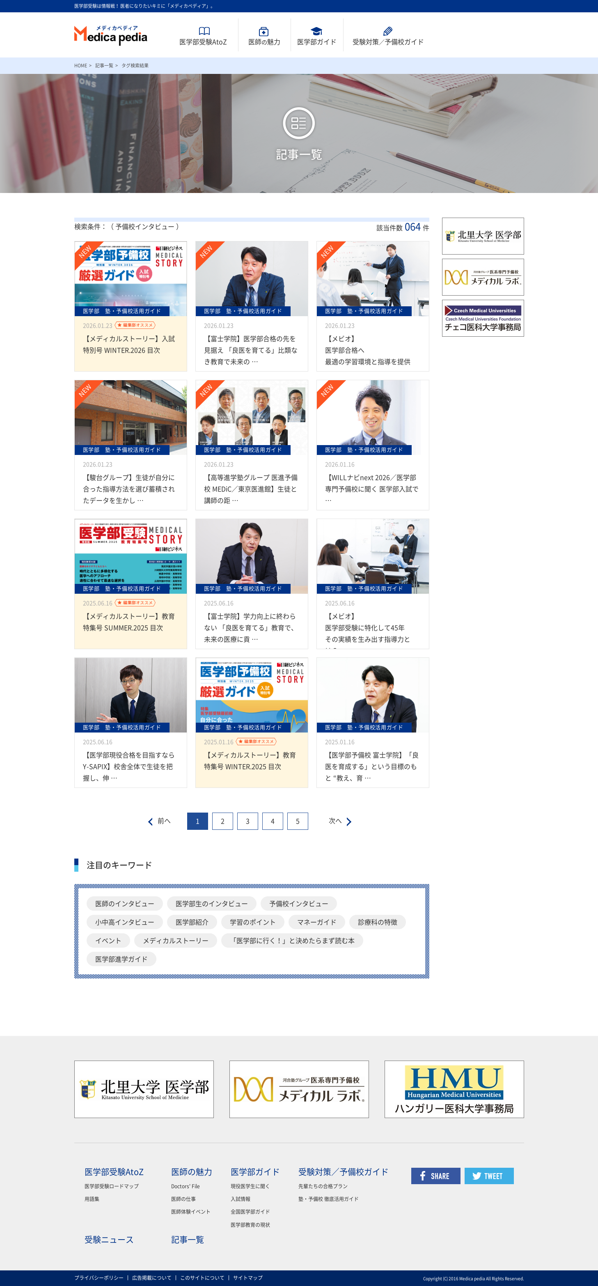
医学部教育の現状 (250, 1224)
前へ (164, 821)
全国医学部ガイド (250, 1211)
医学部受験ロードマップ (112, 1186)
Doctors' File (185, 1186)
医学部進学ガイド (121, 959)
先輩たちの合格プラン (323, 1186)
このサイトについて (202, 1277)
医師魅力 (264, 42)
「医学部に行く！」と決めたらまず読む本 (292, 940)
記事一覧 (104, 65)
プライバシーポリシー (99, 1277)
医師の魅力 (191, 1172)
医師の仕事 (183, 1198)
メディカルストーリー (175, 940)
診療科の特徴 (377, 922)
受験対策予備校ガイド (388, 42)
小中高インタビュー (124, 922)
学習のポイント (253, 922)
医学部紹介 (192, 922)
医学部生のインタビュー (212, 903)
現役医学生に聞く (250, 1186)
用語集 (92, 1198)
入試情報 (240, 1198)
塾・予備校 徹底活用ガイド (328, 1198)
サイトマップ (248, 1277)
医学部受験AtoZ (203, 42)
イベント (108, 940)
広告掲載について (152, 1277)
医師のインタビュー (124, 903)
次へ (335, 821)
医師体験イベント (191, 1211)
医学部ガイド (317, 42)
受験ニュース (109, 1239)
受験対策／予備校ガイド (343, 1172)
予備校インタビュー (298, 903)
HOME (80, 65)
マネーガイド (317, 922)
